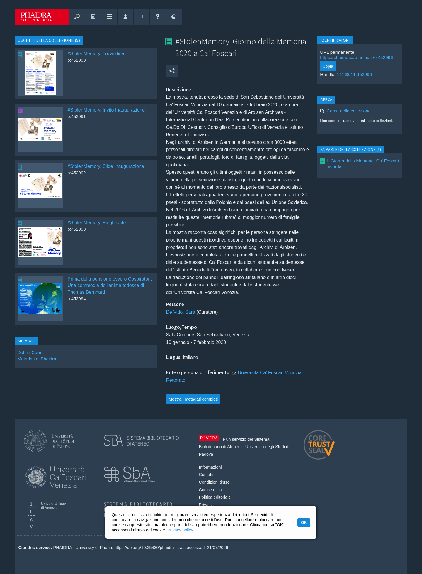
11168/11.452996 (354, 74)
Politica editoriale (215, 497)
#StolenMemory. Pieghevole (96, 222)
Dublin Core (29, 352)
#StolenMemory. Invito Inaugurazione (106, 109)
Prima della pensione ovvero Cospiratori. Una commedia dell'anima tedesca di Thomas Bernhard (109, 285)
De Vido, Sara (180, 312)
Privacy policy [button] (180, 530)
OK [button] (304, 522)
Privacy (205, 504)
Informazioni (210, 467)
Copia (328, 66)
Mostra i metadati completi (193, 399)
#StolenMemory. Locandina (95, 53)
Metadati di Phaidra (36, 358)
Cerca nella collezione (349, 110)
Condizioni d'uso (214, 482)
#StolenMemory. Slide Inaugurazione (105, 166)
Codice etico (210, 489)
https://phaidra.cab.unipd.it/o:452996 (356, 57)
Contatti (206, 474)
